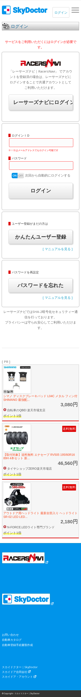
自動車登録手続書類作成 (17, 645)
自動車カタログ (12, 640)
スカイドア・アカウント (17, 677)
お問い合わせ (10, 635)
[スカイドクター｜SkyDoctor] (33, 10)
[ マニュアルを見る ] (58, 249)
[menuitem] (73, 10)
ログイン (60, 12)
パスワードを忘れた (40, 285)
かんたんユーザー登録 (40, 236)
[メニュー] (73, 10)
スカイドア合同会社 (14, 672)
